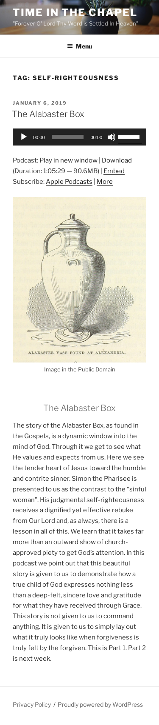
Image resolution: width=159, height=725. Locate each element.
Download (117, 160)
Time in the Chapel (75, 12)
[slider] (68, 137)
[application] (79, 137)
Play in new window (68, 160)
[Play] (24, 137)
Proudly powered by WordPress (100, 704)
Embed (114, 171)
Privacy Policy (32, 704)
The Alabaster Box (48, 114)
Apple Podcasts (69, 182)
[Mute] (111, 137)
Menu (79, 46)
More (105, 182)
